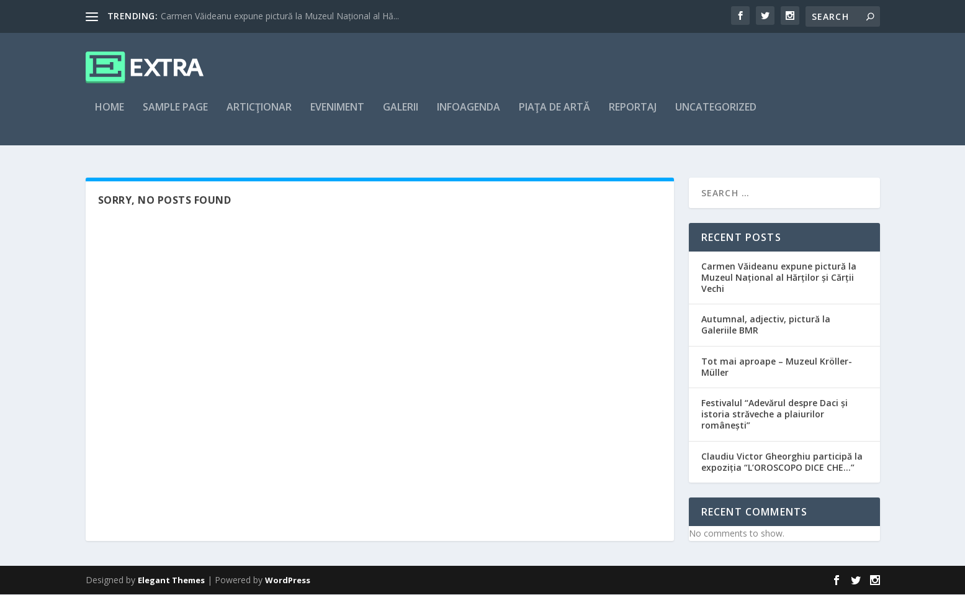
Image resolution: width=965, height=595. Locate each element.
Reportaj (633, 116)
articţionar (259, 116)
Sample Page (175, 116)
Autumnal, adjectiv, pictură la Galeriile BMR (765, 325)
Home (109, 116)
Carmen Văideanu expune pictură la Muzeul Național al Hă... (280, 16)
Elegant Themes (171, 580)
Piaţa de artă (554, 116)
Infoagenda (468, 116)
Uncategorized (715, 116)
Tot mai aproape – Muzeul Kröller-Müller (776, 367)
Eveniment (337, 116)
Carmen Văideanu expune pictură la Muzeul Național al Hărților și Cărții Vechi (778, 278)
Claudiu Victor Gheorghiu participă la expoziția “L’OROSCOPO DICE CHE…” (782, 462)
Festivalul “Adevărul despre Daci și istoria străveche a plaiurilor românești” (774, 414)
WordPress (287, 580)
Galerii (400, 116)
